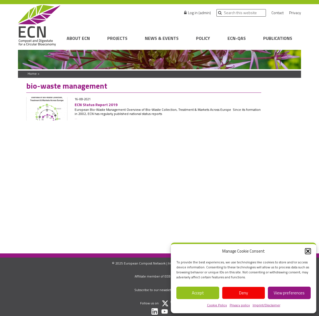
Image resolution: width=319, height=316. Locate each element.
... (76, 117)
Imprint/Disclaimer (266, 305)
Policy (203, 38)
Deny (243, 293)
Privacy (295, 13)
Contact (277, 13)
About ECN (78, 38)
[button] (308, 251)
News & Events (162, 38)
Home (32, 73)
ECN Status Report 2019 (96, 104)
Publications (277, 38)
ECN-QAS (237, 38)
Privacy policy (240, 305)
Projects (117, 38)
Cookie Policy (217, 305)
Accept (198, 293)
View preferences (289, 293)
